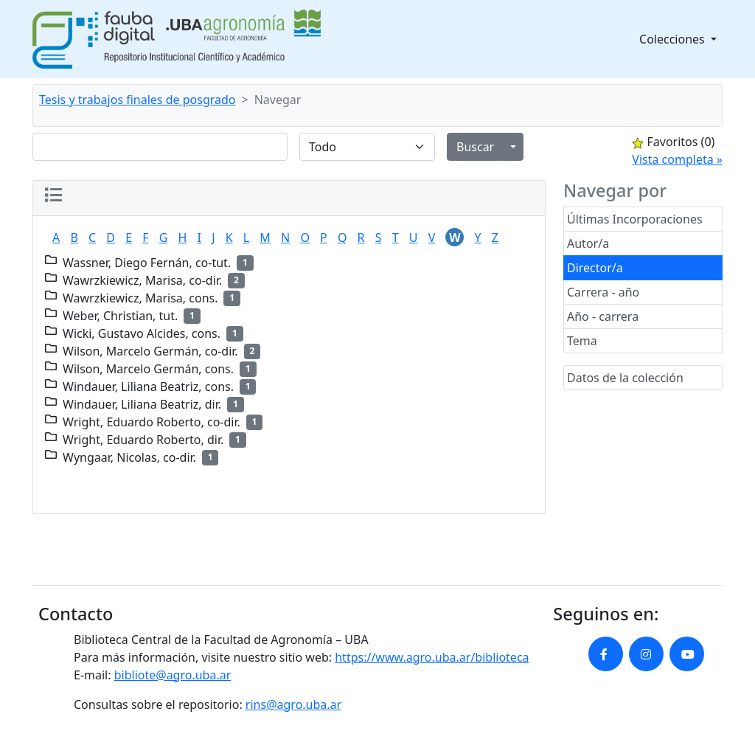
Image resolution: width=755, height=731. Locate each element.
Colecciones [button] (673, 39)
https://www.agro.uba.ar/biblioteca (432, 657)
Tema (582, 341)
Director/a (595, 268)
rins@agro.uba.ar (293, 704)
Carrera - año (603, 292)
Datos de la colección (625, 378)
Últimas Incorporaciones (635, 219)
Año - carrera (603, 316)
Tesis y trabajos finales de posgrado (137, 99)
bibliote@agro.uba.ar (173, 675)
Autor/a (588, 243)
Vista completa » (677, 159)
